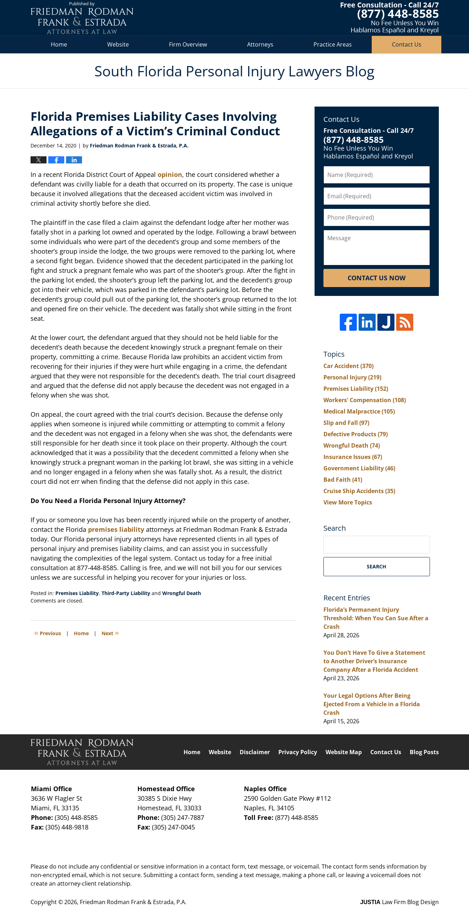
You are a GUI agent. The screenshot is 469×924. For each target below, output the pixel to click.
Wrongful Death (181, 593)
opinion (170, 174)
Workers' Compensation (364, 400)
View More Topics (347, 502)
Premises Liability (77, 593)
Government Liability (359, 468)
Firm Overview (188, 44)
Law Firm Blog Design (399, 902)
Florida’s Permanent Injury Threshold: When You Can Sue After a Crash (376, 618)
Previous (47, 632)
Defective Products (355, 434)
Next (110, 632)
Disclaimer (255, 752)
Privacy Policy (297, 752)
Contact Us (406, 44)
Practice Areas (332, 44)
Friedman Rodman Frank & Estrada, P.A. (133, 902)
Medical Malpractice (359, 411)
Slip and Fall (346, 423)
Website (118, 44)
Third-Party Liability (126, 593)
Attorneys (260, 44)
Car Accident (348, 366)
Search (376, 566)
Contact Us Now (376, 278)
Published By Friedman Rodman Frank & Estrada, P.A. (389, 18)
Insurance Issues (352, 457)
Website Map (344, 752)
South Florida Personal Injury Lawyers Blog (82, 18)
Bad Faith (342, 479)
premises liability (116, 529)
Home (59, 44)
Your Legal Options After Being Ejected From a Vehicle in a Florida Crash (371, 704)
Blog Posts (424, 752)
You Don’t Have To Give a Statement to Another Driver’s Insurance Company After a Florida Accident (374, 661)
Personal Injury (352, 377)
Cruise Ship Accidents (359, 491)
